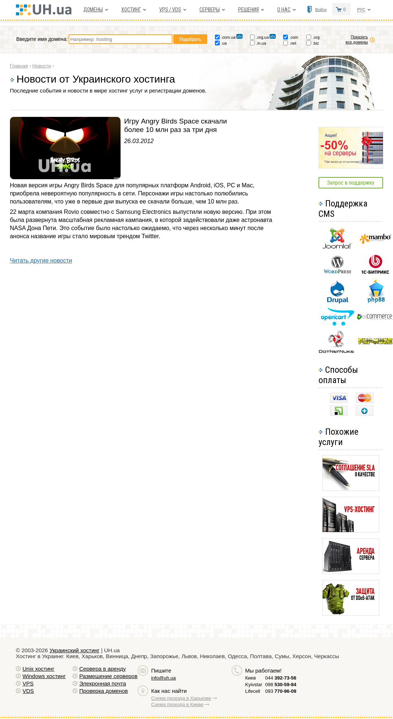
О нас (284, 10)
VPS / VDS (170, 10)
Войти (321, 9)
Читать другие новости (41, 260)
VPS (28, 683)
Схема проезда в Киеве (177, 704)
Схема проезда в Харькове (181, 698)
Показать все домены (356, 39)
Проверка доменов (103, 691)
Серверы (209, 10)
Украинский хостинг (74, 650)
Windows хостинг (44, 676)
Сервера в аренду (102, 669)
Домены (93, 10)
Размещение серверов (108, 676)
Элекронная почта (102, 683)
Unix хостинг (38, 669)
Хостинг (131, 10)
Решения (248, 10)
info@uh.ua (163, 678)
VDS (28, 691)
